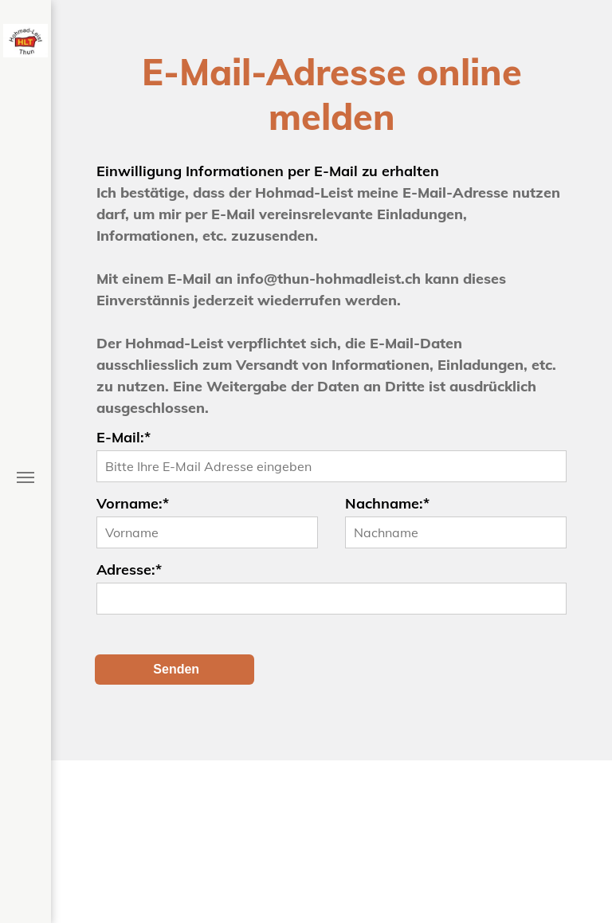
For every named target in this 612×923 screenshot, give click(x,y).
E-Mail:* (123, 437)
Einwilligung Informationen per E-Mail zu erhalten (267, 171)
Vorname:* (132, 503)
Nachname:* (387, 503)
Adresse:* (129, 569)
